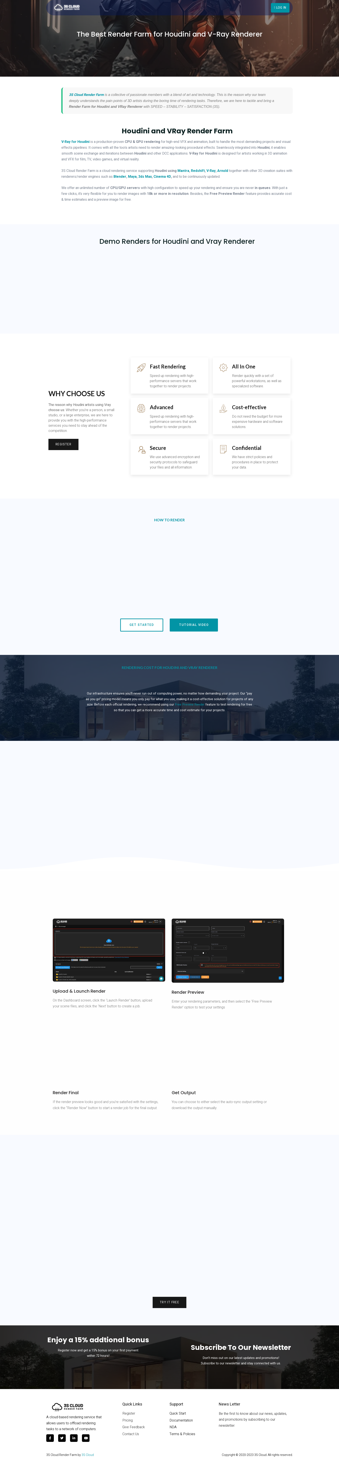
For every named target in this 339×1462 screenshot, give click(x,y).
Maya (132, 176)
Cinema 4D (162, 176)
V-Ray (211, 170)
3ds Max (145, 176)
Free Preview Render (190, 706)
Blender (120, 176)
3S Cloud (88, 1456)
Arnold (222, 170)
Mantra (183, 170)
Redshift (198, 170)
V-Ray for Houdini (75, 141)
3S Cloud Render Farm (86, 94)
